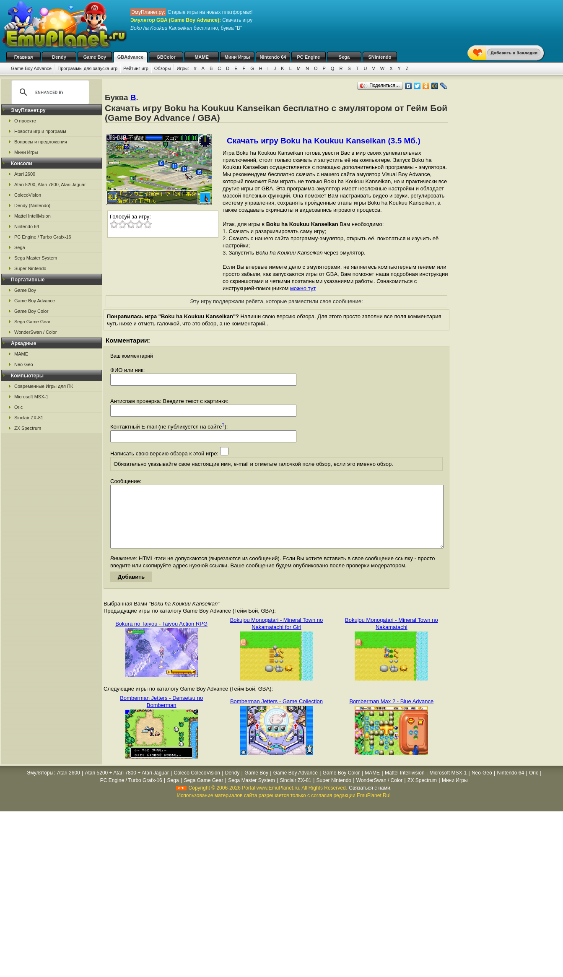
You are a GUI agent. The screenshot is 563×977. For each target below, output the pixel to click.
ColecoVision (27, 194)
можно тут (303, 288)
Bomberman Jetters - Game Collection (276, 714)
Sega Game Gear (32, 321)
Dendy (59, 57)
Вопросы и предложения (40, 141)
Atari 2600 (24, 174)
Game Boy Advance (31, 68)
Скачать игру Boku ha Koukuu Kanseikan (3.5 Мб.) (323, 140)
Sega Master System (35, 257)
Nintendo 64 (273, 57)
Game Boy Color (31, 311)
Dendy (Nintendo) (32, 205)
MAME (202, 57)
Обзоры (162, 68)
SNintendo (380, 57)
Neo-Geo (23, 364)
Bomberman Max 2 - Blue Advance (391, 714)
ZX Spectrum (27, 428)
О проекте (25, 120)
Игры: (182, 68)
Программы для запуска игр (87, 68)
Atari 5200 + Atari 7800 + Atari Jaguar (127, 785)
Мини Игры (237, 57)
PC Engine (308, 57)
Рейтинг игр (135, 68)
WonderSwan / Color (35, 332)
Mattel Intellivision (32, 215)
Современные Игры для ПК (43, 386)
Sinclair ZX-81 (28, 417)
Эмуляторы (40, 785)
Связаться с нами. (370, 800)
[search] (49, 92)
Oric (18, 407)
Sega (344, 57)
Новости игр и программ (40, 131)
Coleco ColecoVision (197, 785)
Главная (23, 57)
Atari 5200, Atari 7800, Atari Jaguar (50, 184)
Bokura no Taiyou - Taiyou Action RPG (161, 636)
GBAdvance (130, 57)
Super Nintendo (30, 268)
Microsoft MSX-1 (31, 396)
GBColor (165, 57)
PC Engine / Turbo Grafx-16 (42, 236)
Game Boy (94, 57)
